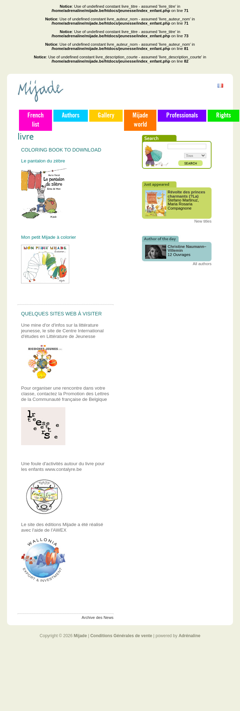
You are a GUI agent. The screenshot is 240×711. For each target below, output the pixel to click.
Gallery (106, 115)
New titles (203, 221)
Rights (223, 115)
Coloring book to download (61, 150)
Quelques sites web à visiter (61, 313)
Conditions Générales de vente (121, 635)
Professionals (182, 115)
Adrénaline (189, 635)
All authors (202, 264)
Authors (70, 115)
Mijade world (140, 120)
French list (35, 120)
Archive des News (97, 617)
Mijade (80, 635)
